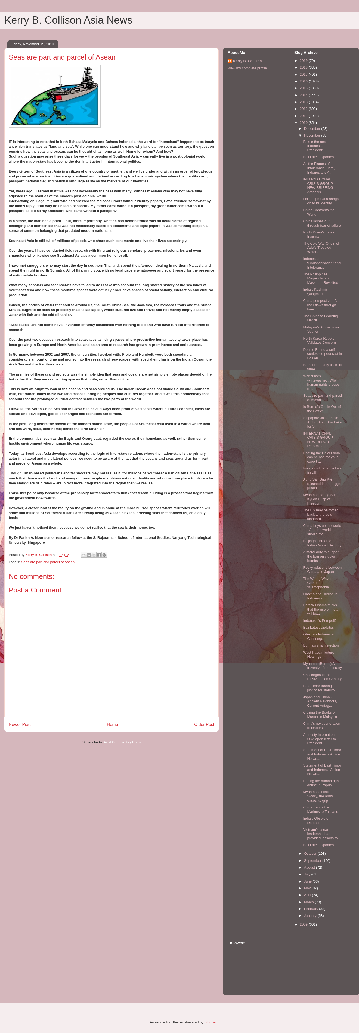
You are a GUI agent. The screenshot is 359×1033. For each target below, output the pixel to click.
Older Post (204, 724)
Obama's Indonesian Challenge (319, 636)
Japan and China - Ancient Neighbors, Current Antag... (320, 701)
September (313, 861)
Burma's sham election (321, 645)
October (311, 853)
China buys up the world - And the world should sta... (322, 530)
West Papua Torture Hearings (318, 654)
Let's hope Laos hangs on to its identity (320, 201)
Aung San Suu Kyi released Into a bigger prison (322, 483)
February (311, 909)
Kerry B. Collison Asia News (68, 20)
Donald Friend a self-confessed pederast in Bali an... (322, 354)
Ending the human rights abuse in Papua (322, 783)
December (312, 129)
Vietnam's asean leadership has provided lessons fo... (322, 834)
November (312, 135)
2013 (304, 102)
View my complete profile (247, 68)
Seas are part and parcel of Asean (48, 562)
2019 (304, 61)
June (308, 881)
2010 (304, 123)
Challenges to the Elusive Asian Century (322, 677)
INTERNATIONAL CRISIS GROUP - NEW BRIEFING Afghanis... (319, 185)
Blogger (210, 1022)
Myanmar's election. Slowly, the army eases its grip (318, 796)
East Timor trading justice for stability (319, 688)
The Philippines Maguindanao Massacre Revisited (320, 278)
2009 (304, 924)
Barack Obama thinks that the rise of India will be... (320, 609)
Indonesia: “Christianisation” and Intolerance (322, 263)
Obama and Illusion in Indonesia (320, 596)
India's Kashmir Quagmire (315, 291)
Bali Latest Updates (318, 157)
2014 (304, 95)
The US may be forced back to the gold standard (320, 514)
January (311, 916)
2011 (304, 116)
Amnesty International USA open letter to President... (320, 739)
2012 (304, 109)
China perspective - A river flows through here (319, 305)
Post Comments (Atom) (122, 742)
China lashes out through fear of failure (322, 223)
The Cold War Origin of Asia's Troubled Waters (321, 247)
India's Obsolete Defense (315, 820)
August (310, 867)
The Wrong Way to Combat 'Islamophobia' (317, 583)
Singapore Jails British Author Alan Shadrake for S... (322, 422)
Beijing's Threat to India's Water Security (322, 543)
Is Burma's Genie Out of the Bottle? (322, 409)
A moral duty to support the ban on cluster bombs (321, 556)
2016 (304, 81)
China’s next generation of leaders (321, 725)
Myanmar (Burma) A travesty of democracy (322, 666)
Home (112, 724)
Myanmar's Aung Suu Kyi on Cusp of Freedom (319, 499)
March (309, 902)
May (308, 888)
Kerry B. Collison (247, 61)
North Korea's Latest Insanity (319, 234)
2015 (304, 88)
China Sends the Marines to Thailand (320, 809)
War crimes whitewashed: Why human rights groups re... (321, 382)
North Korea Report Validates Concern (319, 340)
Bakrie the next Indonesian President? (315, 146)
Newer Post (20, 724)
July (307, 874)
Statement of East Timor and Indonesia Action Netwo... (322, 754)
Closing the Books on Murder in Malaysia (320, 714)
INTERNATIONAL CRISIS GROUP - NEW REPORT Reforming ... (319, 439)
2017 (304, 74)
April (308, 895)
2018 (304, 67)
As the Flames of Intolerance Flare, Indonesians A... (319, 168)
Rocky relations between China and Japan (322, 569)
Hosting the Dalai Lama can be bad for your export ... (321, 457)
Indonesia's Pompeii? (319, 621)
